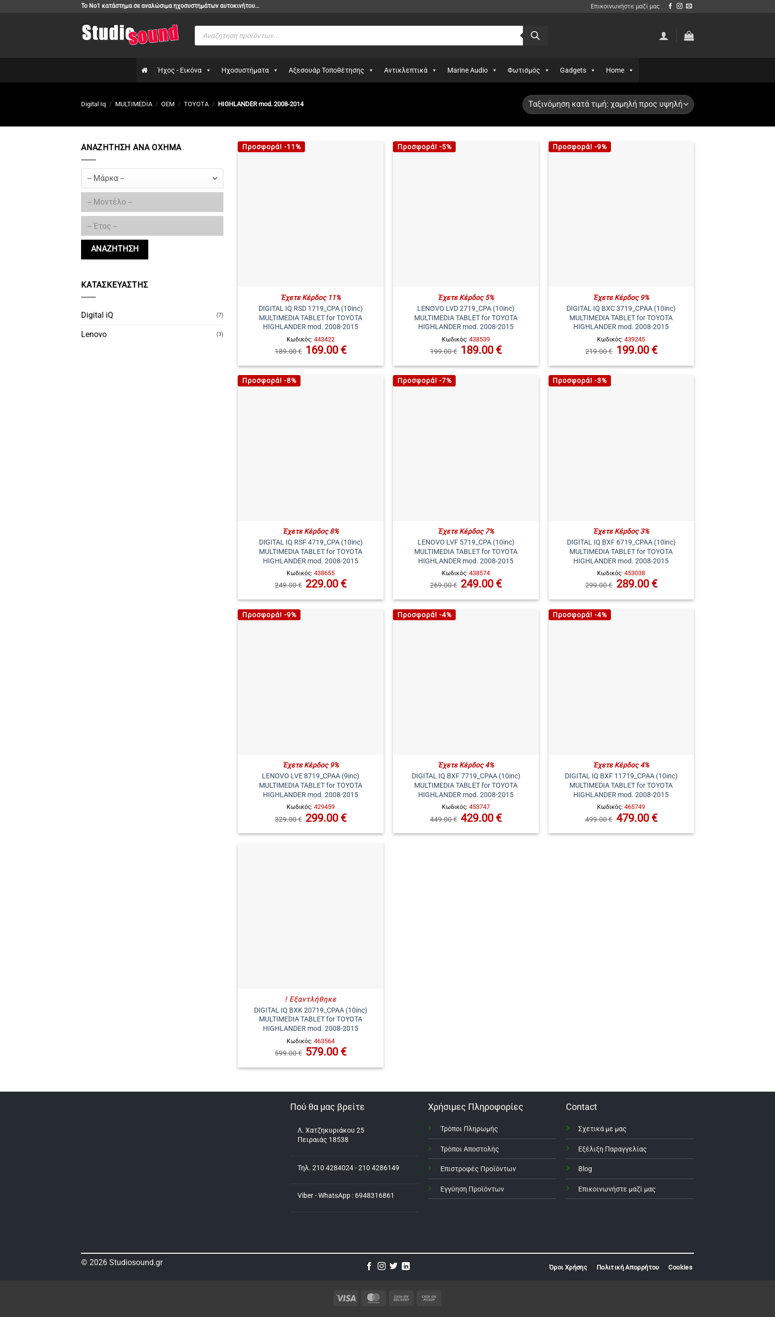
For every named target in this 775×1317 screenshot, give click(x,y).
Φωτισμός (529, 70)
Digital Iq (93, 104)
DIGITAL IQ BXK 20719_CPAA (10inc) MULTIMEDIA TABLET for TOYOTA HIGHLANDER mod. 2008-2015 (310, 1019)
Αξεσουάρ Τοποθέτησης (331, 70)
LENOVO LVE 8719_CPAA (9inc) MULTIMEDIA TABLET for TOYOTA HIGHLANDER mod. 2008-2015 (310, 785)
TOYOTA (196, 104)
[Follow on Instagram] (680, 6)
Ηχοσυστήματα (250, 70)
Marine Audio (472, 70)
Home (620, 70)
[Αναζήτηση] (535, 35)
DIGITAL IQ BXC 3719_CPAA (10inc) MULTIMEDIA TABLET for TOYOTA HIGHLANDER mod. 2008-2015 (621, 317)
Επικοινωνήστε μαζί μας (625, 6)
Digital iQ (97, 315)
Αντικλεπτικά (410, 70)
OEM (167, 104)
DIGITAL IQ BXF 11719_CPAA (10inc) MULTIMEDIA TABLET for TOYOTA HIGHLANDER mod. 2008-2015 (621, 785)
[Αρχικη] (144, 70)
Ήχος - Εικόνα (185, 70)
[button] (689, 35)
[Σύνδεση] (664, 35)
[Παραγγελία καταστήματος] (608, 104)
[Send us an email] (689, 6)
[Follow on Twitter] (393, 1266)
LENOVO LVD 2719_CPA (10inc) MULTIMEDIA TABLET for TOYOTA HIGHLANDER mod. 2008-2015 (465, 317)
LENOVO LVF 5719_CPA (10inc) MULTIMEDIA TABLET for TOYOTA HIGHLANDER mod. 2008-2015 (465, 551)
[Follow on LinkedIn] (406, 1266)
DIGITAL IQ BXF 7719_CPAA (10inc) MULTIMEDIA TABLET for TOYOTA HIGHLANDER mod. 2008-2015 (466, 785)
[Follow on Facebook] (670, 6)
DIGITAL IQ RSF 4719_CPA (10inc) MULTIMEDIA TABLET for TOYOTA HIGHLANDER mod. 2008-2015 (311, 551)
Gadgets (578, 70)
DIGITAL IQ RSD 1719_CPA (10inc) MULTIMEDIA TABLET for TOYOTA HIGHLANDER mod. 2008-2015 (310, 317)
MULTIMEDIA (133, 104)
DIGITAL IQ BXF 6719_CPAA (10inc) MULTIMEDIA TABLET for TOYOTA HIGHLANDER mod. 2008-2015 (621, 551)
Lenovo (94, 334)
